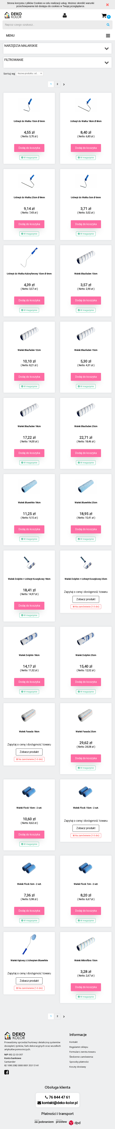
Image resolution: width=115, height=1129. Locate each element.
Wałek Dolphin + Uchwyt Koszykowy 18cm (29, 579)
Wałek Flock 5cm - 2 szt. (29, 884)
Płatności (48, 1114)
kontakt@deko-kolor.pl (59, 1103)
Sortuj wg (9, 73)
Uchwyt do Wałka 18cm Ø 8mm (86, 121)
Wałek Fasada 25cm (86, 731)
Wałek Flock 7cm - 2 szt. (86, 884)
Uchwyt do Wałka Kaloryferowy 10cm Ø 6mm (29, 273)
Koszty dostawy (77, 1066)
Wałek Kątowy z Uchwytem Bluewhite (29, 960)
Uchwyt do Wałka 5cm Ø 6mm (86, 197)
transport (66, 1114)
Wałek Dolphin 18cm (29, 655)
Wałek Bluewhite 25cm (86, 502)
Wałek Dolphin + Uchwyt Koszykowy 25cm (86, 579)
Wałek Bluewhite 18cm (29, 502)
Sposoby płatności (79, 1061)
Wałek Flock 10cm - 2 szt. (29, 808)
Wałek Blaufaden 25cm (85, 426)
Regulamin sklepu (78, 1046)
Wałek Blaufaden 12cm (29, 350)
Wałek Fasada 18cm (29, 731)
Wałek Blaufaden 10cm (85, 273)
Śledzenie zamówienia (81, 1056)
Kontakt (73, 1041)
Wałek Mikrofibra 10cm (85, 960)
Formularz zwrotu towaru (82, 1051)
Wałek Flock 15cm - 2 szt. (86, 808)
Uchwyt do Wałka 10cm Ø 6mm (29, 121)
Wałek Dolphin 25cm (85, 655)
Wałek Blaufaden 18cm (29, 426)
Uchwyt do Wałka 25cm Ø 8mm (29, 197)
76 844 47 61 (59, 1097)
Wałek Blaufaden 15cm (85, 350)
